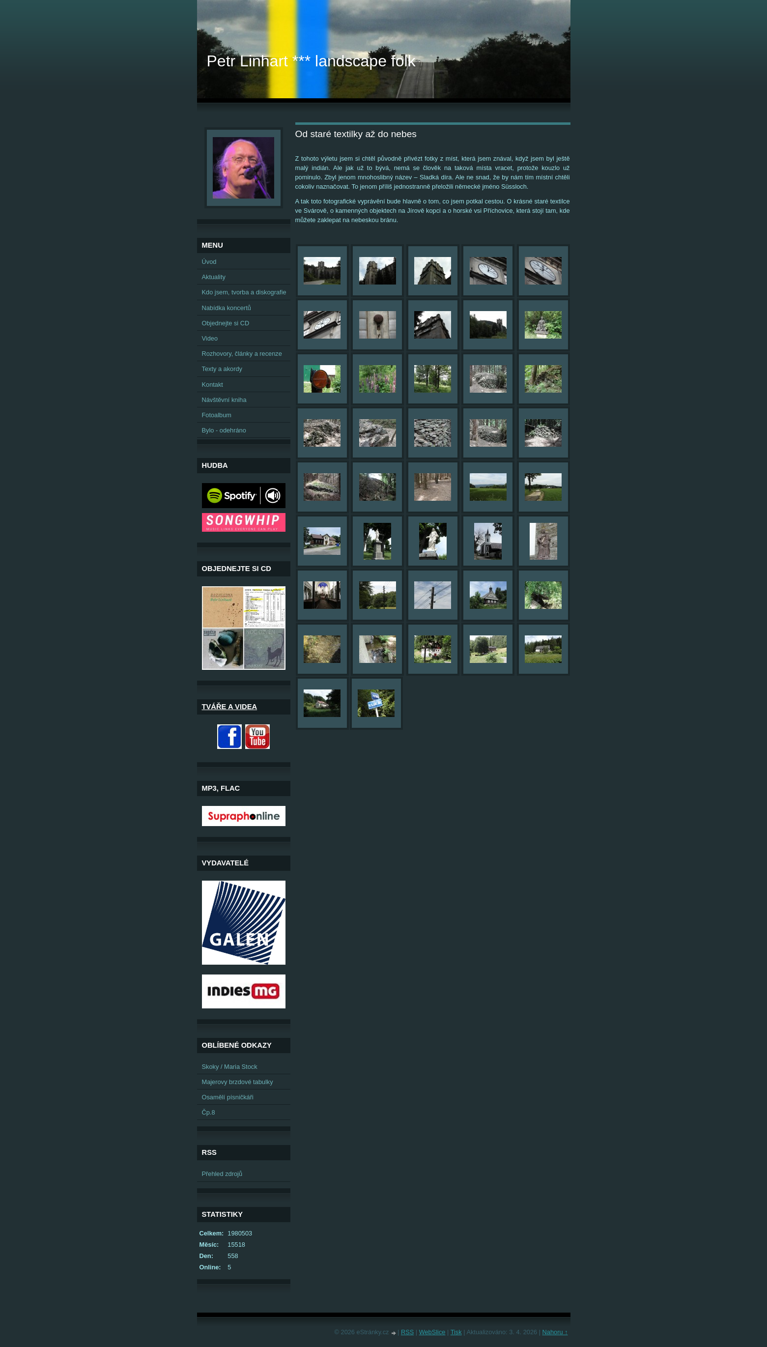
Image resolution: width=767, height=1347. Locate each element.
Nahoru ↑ (555, 1332)
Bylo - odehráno (224, 430)
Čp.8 (208, 1112)
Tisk (456, 1332)
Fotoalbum (216, 415)
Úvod (209, 261)
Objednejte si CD (226, 323)
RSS (407, 1332)
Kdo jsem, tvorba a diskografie (244, 292)
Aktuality (214, 277)
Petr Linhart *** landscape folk (311, 61)
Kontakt (212, 384)
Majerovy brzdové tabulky (237, 1082)
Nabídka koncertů (226, 308)
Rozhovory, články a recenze (242, 353)
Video (210, 338)
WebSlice (432, 1332)
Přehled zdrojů (222, 1173)
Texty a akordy (222, 369)
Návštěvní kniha (224, 399)
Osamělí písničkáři (228, 1097)
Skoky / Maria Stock (229, 1066)
